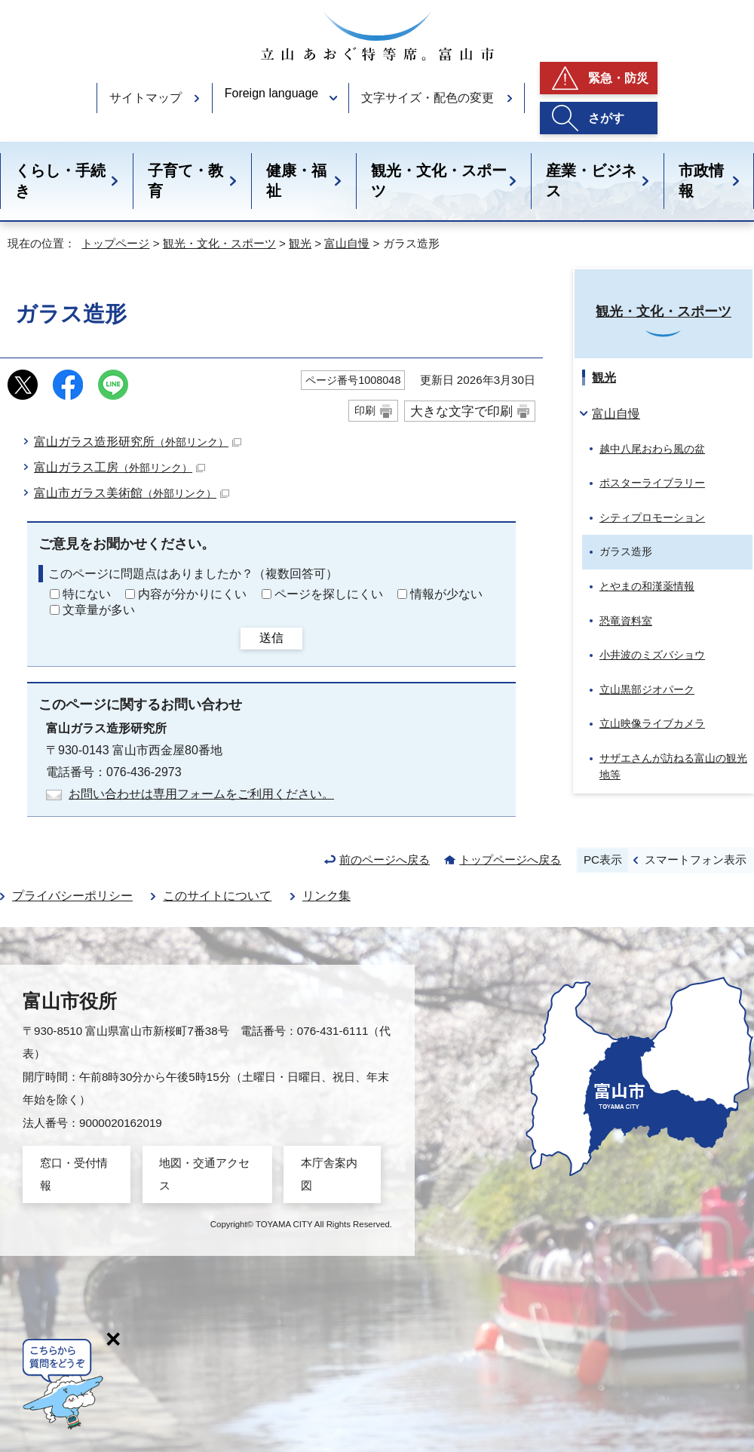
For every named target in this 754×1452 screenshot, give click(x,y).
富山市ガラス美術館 (131, 493)
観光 (300, 243)
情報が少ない (446, 594)
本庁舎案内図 (329, 1174)
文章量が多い (99, 609)
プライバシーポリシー (72, 895)
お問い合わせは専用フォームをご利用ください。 (201, 793)
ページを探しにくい (328, 594)
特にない (87, 594)
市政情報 (701, 180)
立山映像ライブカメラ (652, 723)
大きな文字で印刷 (461, 411)
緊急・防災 (618, 78)
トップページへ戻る (510, 859)
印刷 (364, 410)
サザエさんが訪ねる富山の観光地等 (673, 766)
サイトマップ (145, 97)
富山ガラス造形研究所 (137, 441)
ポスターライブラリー (652, 483)
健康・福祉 (296, 180)
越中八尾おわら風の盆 (652, 449)
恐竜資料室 (625, 621)
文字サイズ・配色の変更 (427, 97)
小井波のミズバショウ (652, 655)
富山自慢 (346, 243)
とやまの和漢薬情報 (646, 586)
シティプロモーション (652, 517)
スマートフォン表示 (695, 859)
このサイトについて (217, 895)
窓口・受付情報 (74, 1174)
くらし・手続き (60, 180)
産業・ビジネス (591, 180)
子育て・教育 (185, 180)
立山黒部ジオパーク (646, 689)
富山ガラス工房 (119, 467)
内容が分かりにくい (192, 594)
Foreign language (272, 93)
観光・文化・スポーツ (439, 180)
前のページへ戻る (384, 859)
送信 (271, 637)
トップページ (115, 243)
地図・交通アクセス (204, 1174)
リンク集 (326, 895)
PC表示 (603, 859)
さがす (606, 118)
